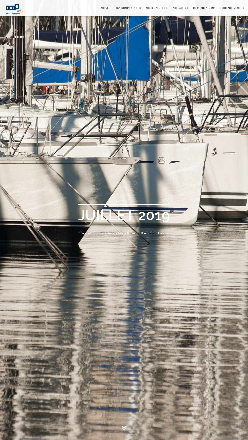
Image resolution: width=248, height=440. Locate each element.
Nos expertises (157, 8)
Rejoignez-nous (204, 8)
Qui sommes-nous (128, 8)
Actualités (180, 8)
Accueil (106, 8)
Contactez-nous (232, 8)
